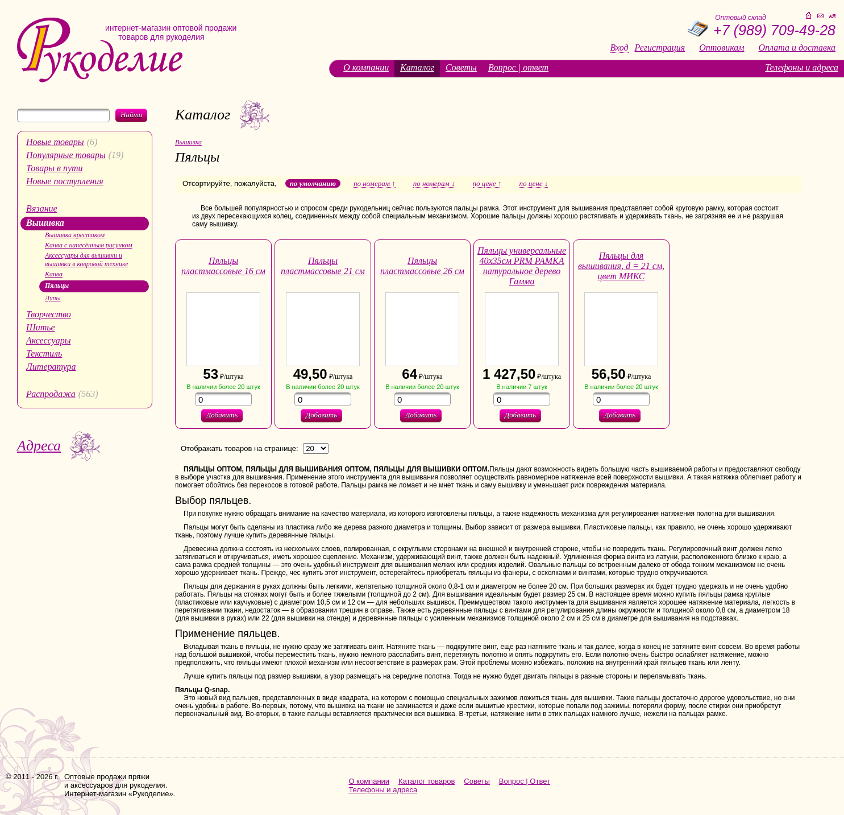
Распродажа (51, 394)
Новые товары (55, 142)
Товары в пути (54, 168)
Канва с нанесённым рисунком (88, 245)
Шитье (40, 327)
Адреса (39, 445)
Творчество (48, 314)
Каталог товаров (426, 781)
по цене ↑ (487, 184)
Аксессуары (48, 340)
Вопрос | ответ (518, 67)
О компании (366, 67)
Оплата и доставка (797, 47)
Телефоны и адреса (801, 67)
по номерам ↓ (434, 184)
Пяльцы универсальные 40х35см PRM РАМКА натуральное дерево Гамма (521, 266)
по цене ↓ (533, 184)
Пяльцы (57, 285)
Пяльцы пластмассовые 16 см (223, 266)
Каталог (417, 67)
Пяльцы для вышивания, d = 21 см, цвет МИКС (621, 266)
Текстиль (44, 353)
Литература (51, 366)
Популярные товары (66, 155)
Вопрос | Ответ (524, 781)
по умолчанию (313, 183)
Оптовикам (721, 47)
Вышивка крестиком (75, 235)
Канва (54, 274)
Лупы (53, 298)
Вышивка (45, 222)
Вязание (41, 208)
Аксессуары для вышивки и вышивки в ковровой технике (86, 259)
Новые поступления (64, 181)
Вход (619, 47)
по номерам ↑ (375, 184)
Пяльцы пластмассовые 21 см (323, 266)
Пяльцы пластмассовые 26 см (422, 266)
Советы (461, 67)
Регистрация (660, 47)
